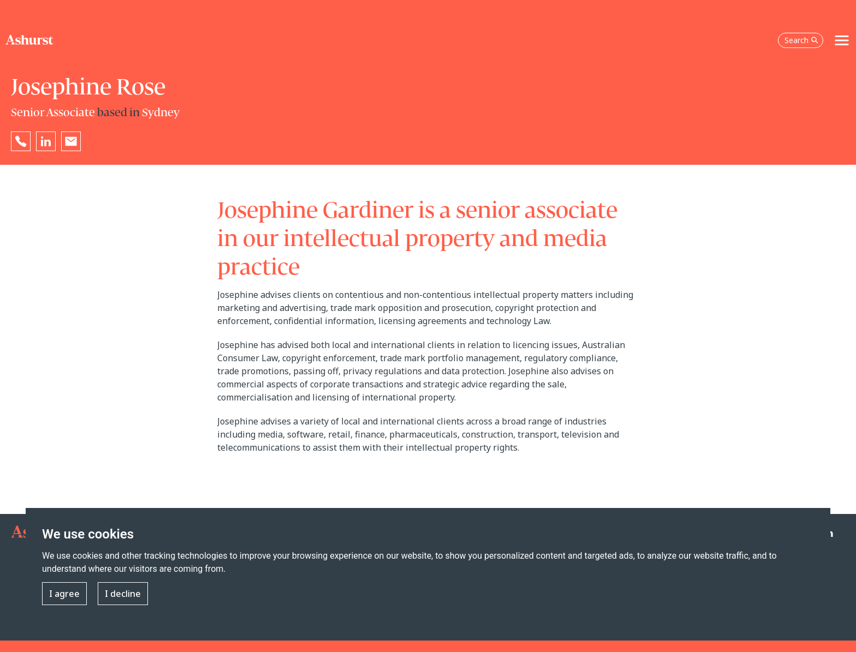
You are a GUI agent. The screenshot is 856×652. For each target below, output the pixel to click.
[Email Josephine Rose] (71, 141)
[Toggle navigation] (842, 40)
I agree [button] (64, 594)
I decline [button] (123, 594)
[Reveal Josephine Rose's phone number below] (21, 141)
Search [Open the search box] (801, 40)
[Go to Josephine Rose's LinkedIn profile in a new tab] (46, 141)
